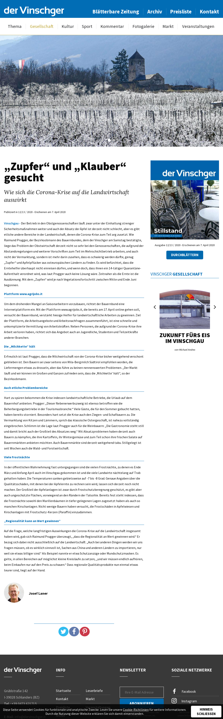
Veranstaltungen (198, 26)
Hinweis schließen (206, 711)
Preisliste (181, 11)
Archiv (154, 11)
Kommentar (112, 26)
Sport (87, 26)
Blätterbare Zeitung (115, 11)
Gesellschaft (41, 26)
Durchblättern (184, 255)
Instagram (184, 700)
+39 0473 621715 (24, 703)
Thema (15, 26)
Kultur (68, 26)
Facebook (184, 691)
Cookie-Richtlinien (136, 710)
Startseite (63, 690)
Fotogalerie (143, 26)
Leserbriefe (94, 690)
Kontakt (209, 11)
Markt (168, 26)
